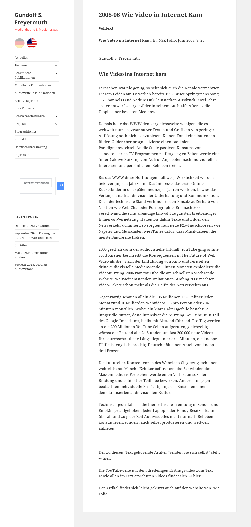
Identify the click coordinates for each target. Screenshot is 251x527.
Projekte (20, 124)
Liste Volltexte (24, 108)
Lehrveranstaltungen (30, 116)
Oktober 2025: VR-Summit (33, 226)
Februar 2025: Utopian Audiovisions (31, 267)
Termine (21, 65)
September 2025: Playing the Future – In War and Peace (35, 235)
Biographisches (25, 131)
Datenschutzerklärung (31, 147)
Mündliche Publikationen (33, 85)
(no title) (21, 245)
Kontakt (20, 139)
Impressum (22, 155)
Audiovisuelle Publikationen (35, 93)
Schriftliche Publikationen (25, 75)
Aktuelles (21, 57)
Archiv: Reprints (26, 101)
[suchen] (36, 183)
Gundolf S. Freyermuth (31, 18)
